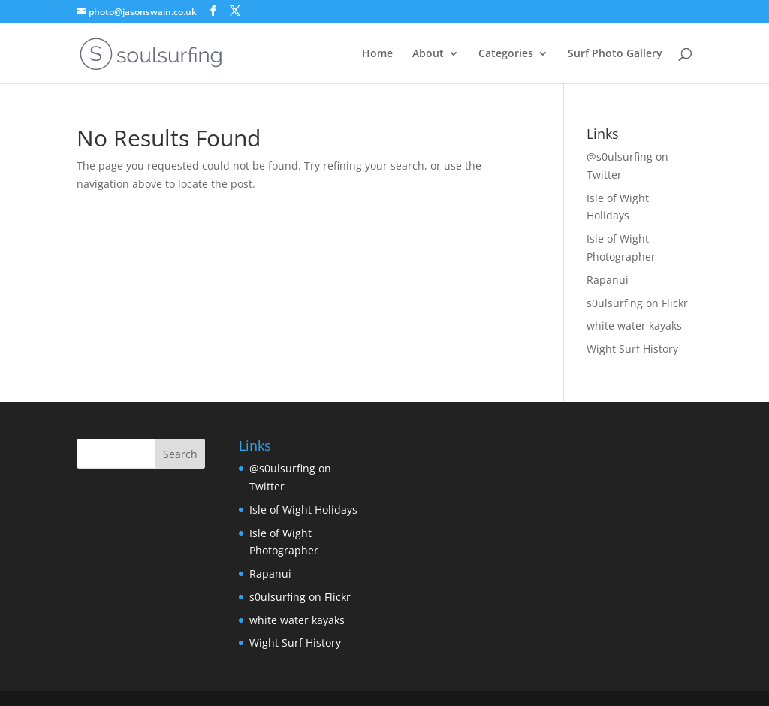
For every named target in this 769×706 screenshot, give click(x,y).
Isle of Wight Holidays (303, 509)
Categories (505, 54)
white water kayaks (634, 325)
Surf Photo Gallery (615, 54)
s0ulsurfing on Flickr (637, 303)
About (428, 54)
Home (377, 54)
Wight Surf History (632, 349)
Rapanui (608, 280)
